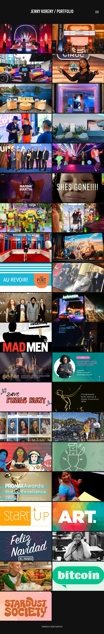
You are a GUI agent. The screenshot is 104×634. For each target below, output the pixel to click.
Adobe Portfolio (56, 627)
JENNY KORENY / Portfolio (52, 11)
